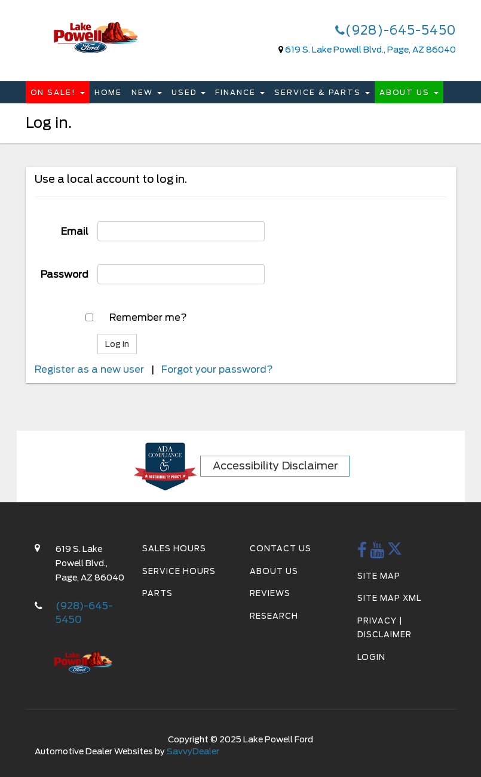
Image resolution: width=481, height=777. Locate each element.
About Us (409, 92)
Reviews (270, 593)
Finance (240, 92)
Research (274, 616)
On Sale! (57, 92)
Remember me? (148, 317)
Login (371, 657)
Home (108, 92)
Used (188, 92)
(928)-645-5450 (395, 30)
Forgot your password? (217, 369)
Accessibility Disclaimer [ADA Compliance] (275, 465)
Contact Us (280, 548)
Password (64, 274)
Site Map (378, 576)
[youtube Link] (377, 553)
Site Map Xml (389, 598)
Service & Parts (322, 92)
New (146, 92)
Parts (157, 593)
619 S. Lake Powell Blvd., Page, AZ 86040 (370, 49)
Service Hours (179, 571)
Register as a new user (89, 369)
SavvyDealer (193, 751)
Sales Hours (174, 548)
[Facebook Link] (362, 553)
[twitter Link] (394, 553)
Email (74, 231)
